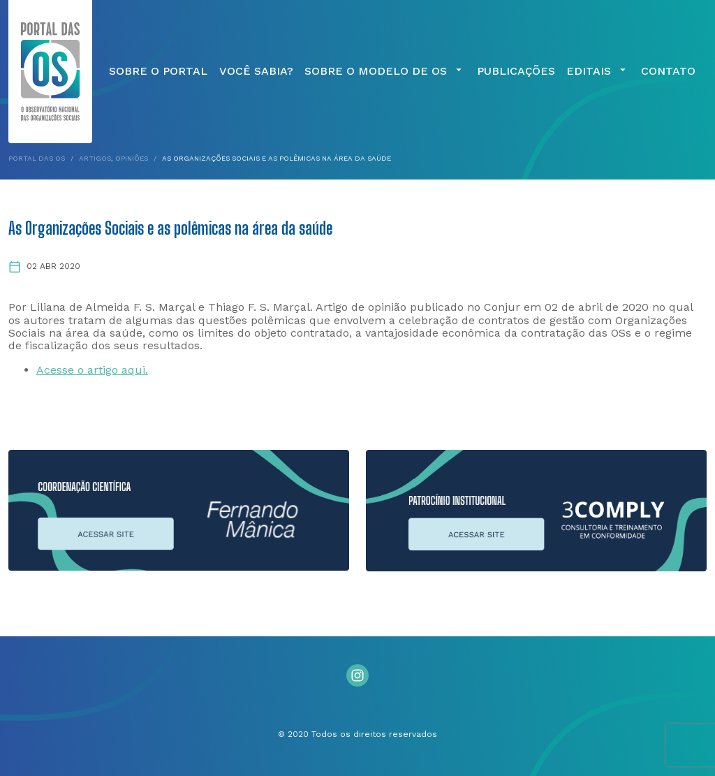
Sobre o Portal (158, 71)
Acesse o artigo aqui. (92, 369)
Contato (668, 71)
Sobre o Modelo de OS (384, 71)
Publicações (516, 71)
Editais (597, 71)
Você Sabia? (256, 71)
